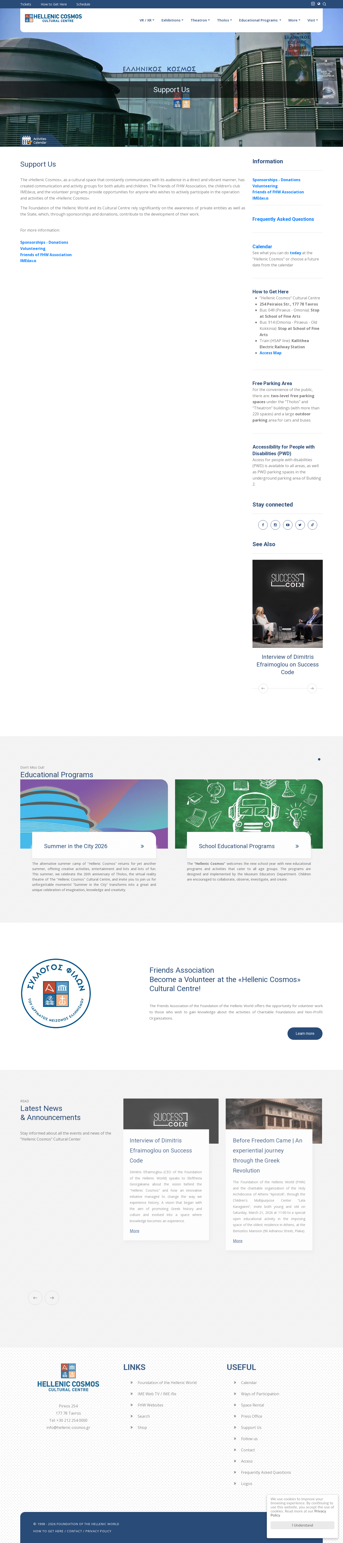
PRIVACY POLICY (98, 1531)
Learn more (305, 1033)
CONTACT (74, 1531)
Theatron (199, 20)
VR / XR (145, 20)
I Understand (302, 1525)
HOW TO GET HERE (48, 1531)
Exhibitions (171, 20)
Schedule (83, 4)
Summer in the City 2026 (75, 846)
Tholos (223, 20)
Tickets (25, 4)
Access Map (271, 352)
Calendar (262, 246)
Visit (311, 20)
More (293, 20)
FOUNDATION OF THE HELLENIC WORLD (88, 1524)
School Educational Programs (237, 846)
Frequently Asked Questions (283, 219)
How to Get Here (54, 4)
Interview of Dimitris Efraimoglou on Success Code (288, 665)
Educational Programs (259, 20)
